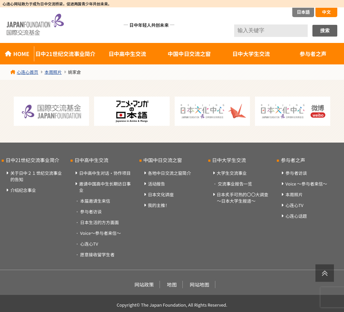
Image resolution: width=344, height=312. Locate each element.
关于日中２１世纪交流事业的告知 (36, 176)
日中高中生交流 (127, 54)
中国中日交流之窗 (189, 54)
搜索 (325, 30)
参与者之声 (293, 159)
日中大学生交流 (251, 54)
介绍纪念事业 (23, 190)
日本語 (303, 12)
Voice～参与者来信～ (100, 233)
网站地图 (199, 284)
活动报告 (156, 183)
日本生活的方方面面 (99, 222)
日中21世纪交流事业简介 (65, 54)
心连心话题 (296, 216)
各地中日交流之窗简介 (169, 173)
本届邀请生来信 (95, 201)
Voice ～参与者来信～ (306, 183)
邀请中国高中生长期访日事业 (105, 186)
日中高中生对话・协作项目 (105, 173)
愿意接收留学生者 (97, 254)
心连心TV (89, 244)
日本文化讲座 (161, 194)
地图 (172, 284)
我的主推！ (158, 205)
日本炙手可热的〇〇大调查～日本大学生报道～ (242, 197)
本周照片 (294, 194)
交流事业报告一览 (235, 183)
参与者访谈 (91, 211)
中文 (326, 12)
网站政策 (144, 284)
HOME (21, 54)
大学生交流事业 (232, 173)
